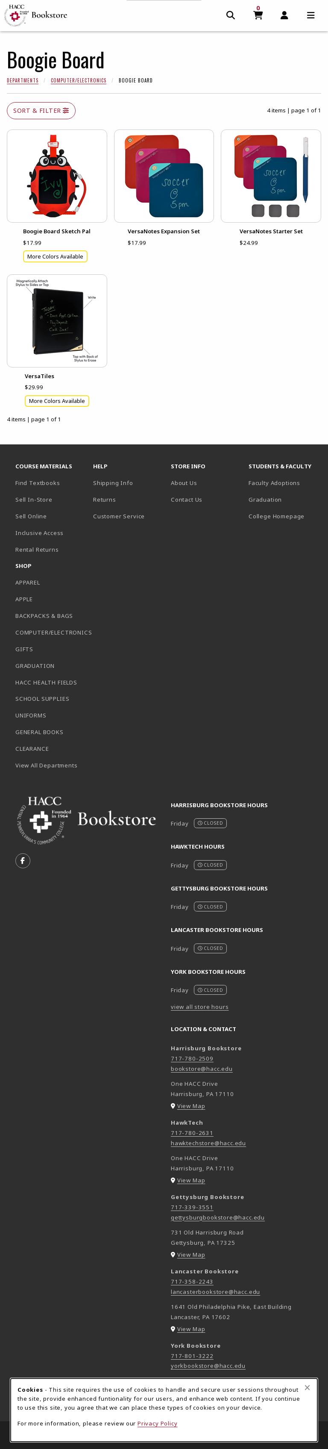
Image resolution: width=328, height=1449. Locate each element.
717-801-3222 (192, 1356)
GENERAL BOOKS (39, 732)
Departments (22, 80)
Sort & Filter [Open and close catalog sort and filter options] (41, 110)
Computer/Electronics (78, 80)
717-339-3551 (192, 1207)
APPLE (24, 599)
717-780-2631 (192, 1133)
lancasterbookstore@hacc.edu (215, 1292)
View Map (191, 1106)
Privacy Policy (158, 1423)
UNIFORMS (31, 715)
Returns (104, 499)
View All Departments (46, 765)
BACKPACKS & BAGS (44, 616)
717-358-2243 (192, 1281)
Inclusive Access (39, 533)
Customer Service (119, 516)
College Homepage (284, 516)
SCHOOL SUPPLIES (42, 698)
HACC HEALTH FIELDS (46, 682)
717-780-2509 (192, 1058)
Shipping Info (113, 483)
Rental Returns (37, 549)
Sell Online (31, 516)
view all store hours (200, 1007)
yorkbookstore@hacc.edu (208, 1366)
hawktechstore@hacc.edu (208, 1143)
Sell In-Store (34, 499)
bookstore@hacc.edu (202, 1069)
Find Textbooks (37, 483)
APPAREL (27, 582)
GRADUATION (35, 666)
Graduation (265, 499)
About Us (184, 483)
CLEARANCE (32, 748)
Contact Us (186, 499)
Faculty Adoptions (274, 483)
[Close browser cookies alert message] (307, 1387)
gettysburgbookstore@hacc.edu (218, 1217)
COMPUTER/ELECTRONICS (50, 632)
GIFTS (24, 649)
